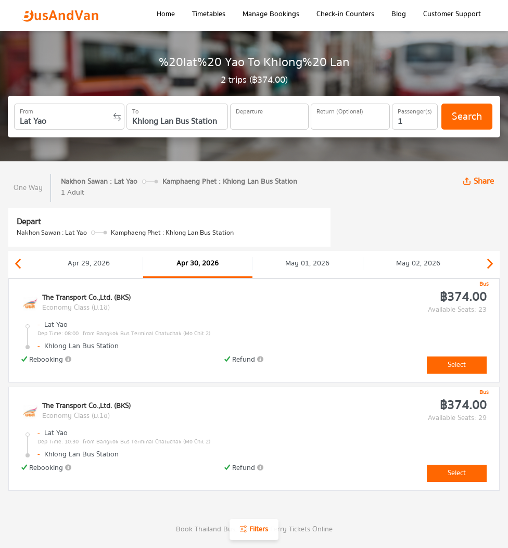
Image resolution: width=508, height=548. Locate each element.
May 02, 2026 (418, 263)
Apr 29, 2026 (89, 263)
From (26, 110)
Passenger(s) (415, 110)
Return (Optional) (339, 110)
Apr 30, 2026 (197, 263)
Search (467, 116)
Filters (254, 529)
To (135, 110)
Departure (249, 110)
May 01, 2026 (307, 263)
